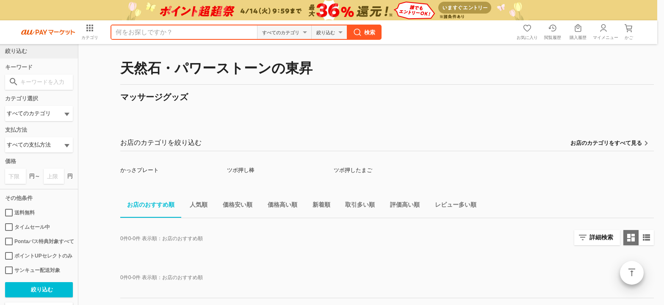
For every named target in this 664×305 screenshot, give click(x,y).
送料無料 (20, 212)
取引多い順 (356, 206)
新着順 (318, 206)
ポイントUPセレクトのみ (38, 256)
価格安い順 (234, 206)
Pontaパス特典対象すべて (39, 241)
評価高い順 (401, 206)
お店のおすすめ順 (147, 206)
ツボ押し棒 (241, 170)
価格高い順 (279, 206)
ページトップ (632, 273)
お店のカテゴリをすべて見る (606, 143)
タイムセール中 (27, 227)
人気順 (195, 206)
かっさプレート (139, 170)
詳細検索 (601, 237)
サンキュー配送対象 (32, 270)
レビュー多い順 (452, 206)
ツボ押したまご (353, 170)
